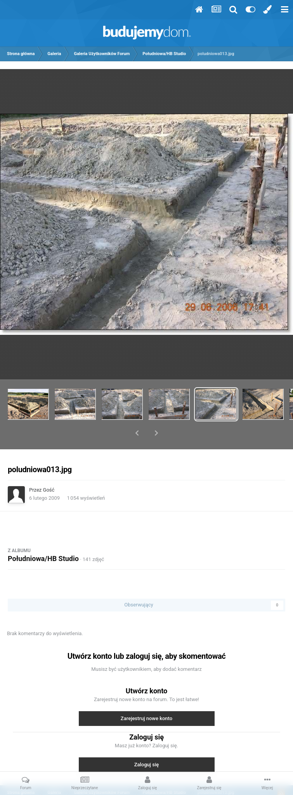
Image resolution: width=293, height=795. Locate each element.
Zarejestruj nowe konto (146, 698)
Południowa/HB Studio (43, 538)
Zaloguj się (146, 744)
